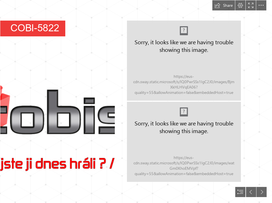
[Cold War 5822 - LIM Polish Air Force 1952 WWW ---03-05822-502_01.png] (184, 60)
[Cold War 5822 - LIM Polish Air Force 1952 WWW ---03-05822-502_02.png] (184, 142)
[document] (136, 101)
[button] (223, 5)
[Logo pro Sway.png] (57, 101)
